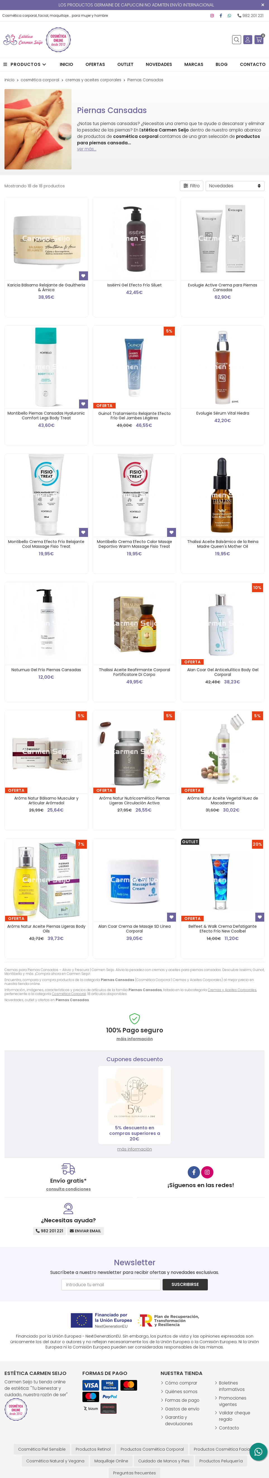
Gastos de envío (182, 1409)
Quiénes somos (181, 1392)
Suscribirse (185, 1284)
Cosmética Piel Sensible (42, 1449)
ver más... (86, 149)
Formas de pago (182, 1400)
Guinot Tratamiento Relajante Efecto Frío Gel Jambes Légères (134, 416)
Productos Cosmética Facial (222, 1449)
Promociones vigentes (232, 1401)
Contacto (229, 1428)
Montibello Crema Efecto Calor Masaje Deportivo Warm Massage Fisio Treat (134, 544)
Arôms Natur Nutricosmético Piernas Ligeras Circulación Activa (134, 800)
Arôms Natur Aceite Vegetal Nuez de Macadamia (222, 800)
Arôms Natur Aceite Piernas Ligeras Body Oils (46, 929)
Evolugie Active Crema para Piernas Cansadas (222, 287)
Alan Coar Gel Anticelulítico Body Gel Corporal (222, 672)
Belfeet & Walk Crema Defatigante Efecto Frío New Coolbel (223, 929)
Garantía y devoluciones (179, 1420)
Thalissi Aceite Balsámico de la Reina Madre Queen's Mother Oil (222, 544)
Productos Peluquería (221, 1461)
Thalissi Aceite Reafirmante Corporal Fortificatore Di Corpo (134, 672)
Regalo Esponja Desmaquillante (134, 1133)
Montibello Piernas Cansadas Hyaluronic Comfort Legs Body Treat (46, 415)
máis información (134, 1039)
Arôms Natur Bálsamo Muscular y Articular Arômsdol (46, 800)
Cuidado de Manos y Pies (163, 1461)
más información (134, 1149)
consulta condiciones (68, 1189)
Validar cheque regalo (234, 1416)
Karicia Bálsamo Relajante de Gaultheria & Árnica (46, 287)
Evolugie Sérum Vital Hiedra (222, 413)
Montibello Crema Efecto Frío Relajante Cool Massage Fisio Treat (46, 544)
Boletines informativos (232, 1386)
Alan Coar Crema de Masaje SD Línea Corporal (134, 929)
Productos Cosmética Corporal (152, 1449)
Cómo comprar (181, 1383)
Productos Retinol (93, 1449)
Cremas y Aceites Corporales (232, 989)
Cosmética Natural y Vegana (55, 1461)
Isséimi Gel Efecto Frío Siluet (134, 285)
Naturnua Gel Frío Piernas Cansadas (46, 670)
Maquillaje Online (111, 1461)
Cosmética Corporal (69, 993)
